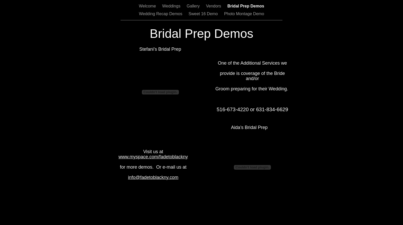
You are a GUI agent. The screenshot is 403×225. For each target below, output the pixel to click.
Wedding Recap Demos (161, 14)
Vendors (214, 6)
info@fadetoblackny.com (153, 177)
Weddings (171, 6)
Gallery (194, 6)
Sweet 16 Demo (204, 14)
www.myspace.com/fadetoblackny (153, 156)
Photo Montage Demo (244, 14)
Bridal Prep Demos (245, 6)
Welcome (148, 6)
